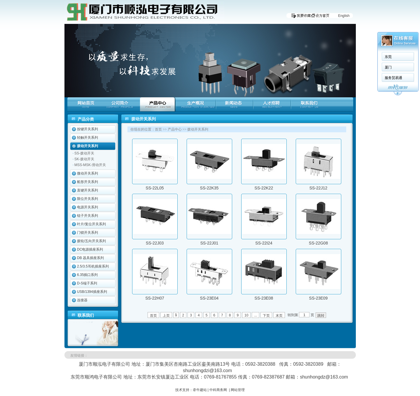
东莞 (388, 57)
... (255, 315)
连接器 (82, 300)
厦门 (388, 67)
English (343, 16)
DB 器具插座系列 (90, 258)
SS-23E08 (264, 298)
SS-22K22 (264, 188)
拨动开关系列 (87, 146)
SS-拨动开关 (84, 153)
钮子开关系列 (87, 216)
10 (246, 315)
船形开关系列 (87, 182)
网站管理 (238, 390)
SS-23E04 (209, 298)
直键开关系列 (87, 190)
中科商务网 (218, 390)
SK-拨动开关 (84, 159)
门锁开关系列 (87, 232)
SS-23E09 (318, 298)
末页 (279, 316)
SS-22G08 (318, 243)
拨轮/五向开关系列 (91, 241)
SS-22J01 (209, 243)
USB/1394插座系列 (92, 292)
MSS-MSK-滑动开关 (90, 165)
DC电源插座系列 (90, 249)
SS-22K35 (209, 188)
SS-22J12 (318, 188)
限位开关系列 (87, 199)
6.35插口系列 (87, 275)
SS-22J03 (155, 243)
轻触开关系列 (87, 137)
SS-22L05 (155, 188)
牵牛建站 (200, 390)
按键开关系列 (87, 129)
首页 (158, 129)
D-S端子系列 (87, 283)
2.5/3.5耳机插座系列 (93, 266)
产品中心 (175, 129)
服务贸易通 (393, 78)
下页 (266, 316)
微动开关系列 (87, 173)
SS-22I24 (263, 243)
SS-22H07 (154, 298)
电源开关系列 (87, 207)
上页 (166, 316)
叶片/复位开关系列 (91, 224)
